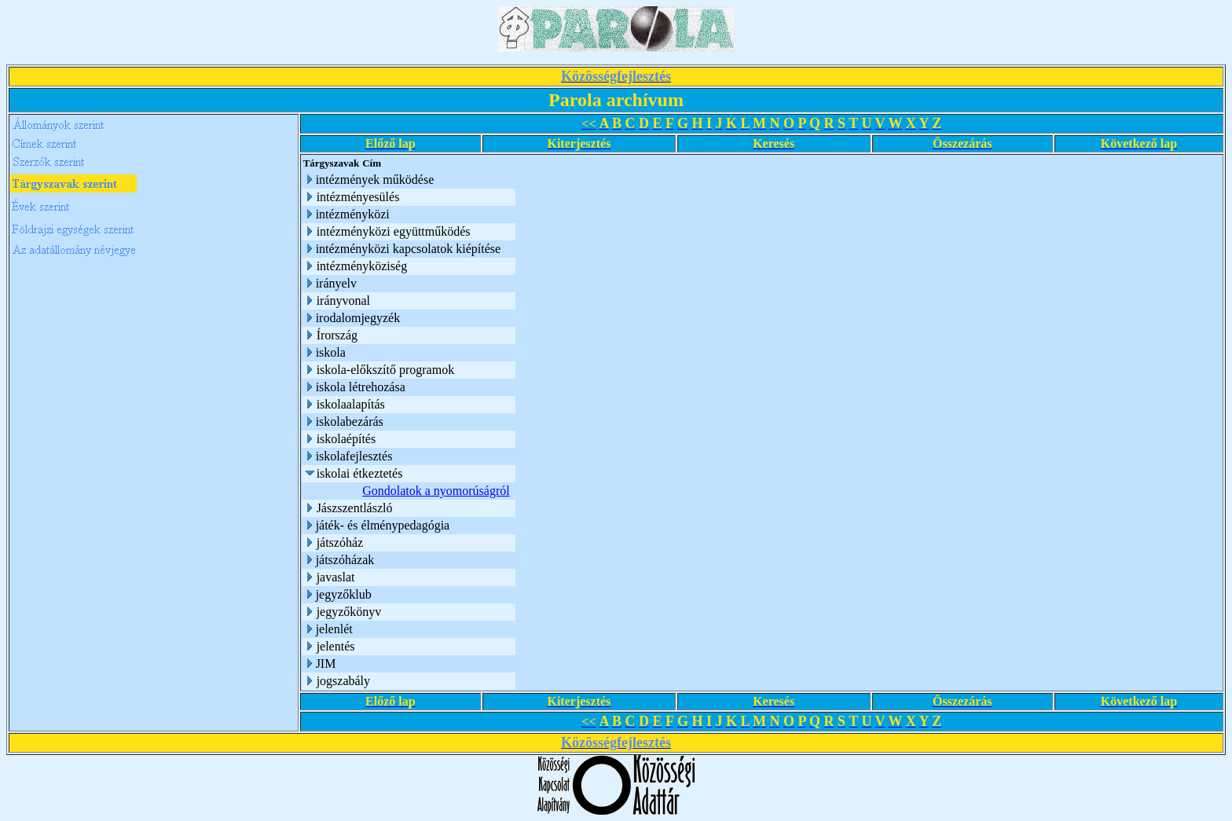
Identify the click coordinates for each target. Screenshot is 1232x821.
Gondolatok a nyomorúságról (436, 490)
